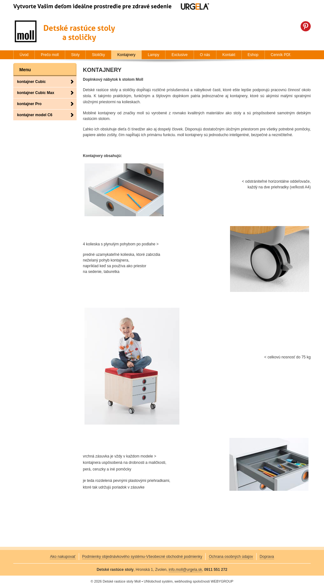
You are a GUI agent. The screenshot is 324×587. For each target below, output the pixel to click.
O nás (205, 55)
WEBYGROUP (222, 581)
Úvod (24, 55)
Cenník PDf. (281, 55)
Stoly (75, 55)
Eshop (253, 55)
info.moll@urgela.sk (185, 569)
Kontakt (228, 55)
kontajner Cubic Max (35, 93)
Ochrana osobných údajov (231, 556)
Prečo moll (50, 55)
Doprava (267, 556)
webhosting (183, 581)
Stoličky (98, 55)
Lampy (153, 55)
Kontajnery (126, 55)
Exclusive (179, 55)
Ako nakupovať (63, 556)
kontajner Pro (29, 104)
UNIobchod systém (158, 581)
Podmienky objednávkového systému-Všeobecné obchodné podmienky (142, 556)
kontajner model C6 (34, 115)
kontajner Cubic (31, 81)
